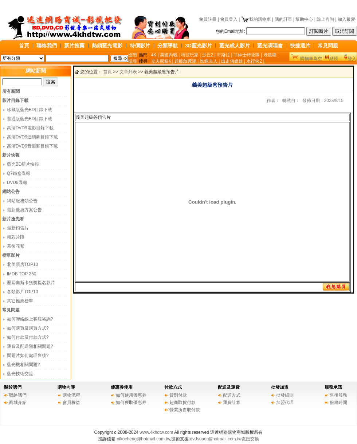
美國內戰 (168, 55)
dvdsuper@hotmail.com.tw (216, 438)
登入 (352, 58)
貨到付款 (178, 395)
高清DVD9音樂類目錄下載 (32, 146)
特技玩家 (190, 55)
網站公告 (11, 191)
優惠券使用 (122, 387)
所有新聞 (11, 91)
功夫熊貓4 (161, 61)
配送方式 (231, 395)
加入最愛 (346, 19)
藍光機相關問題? (23, 364)
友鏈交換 (250, 438)
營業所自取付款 (184, 409)
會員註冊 (207, 19)
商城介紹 (18, 402)
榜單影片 (11, 255)
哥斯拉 (223, 55)
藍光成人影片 (234, 45)
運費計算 (231, 402)
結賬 (333, 58)
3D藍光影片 (198, 45)
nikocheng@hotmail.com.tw (143, 438)
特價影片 (140, 45)
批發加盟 (280, 387)
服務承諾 (333, 387)
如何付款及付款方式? (28, 337)
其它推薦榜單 (20, 300)
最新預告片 (18, 228)
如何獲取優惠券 (131, 402)
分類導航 (167, 45)
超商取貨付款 (182, 402)
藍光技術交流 (20, 373)
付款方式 (173, 387)
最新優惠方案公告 (24, 209)
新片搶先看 (13, 218)
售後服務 (338, 395)
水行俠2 (254, 61)
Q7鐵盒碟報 (18, 173)
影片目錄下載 (15, 100)
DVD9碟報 (17, 182)
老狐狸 (269, 55)
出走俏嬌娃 (232, 61)
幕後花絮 (15, 246)
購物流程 (71, 395)
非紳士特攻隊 (247, 55)
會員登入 (229, 19)
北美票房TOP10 (22, 264)
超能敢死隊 (185, 61)
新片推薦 (74, 45)
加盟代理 (285, 402)
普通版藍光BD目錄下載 (29, 118)
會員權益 (71, 402)
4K (154, 55)
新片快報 (11, 155)
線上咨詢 (325, 19)
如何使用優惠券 (131, 395)
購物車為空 (311, 58)
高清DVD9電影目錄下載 (30, 127)
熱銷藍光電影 (107, 45)
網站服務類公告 (22, 200)
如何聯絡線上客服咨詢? (30, 319)
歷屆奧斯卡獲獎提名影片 (31, 282)
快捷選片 (300, 45)
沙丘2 (207, 55)
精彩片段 (15, 237)
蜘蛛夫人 (208, 61)
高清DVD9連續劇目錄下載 (32, 137)
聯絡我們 (46, 45)
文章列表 (128, 71)
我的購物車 (256, 19)
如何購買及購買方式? (28, 328)
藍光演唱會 (270, 45)
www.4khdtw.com (156, 432)
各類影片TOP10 (22, 291)
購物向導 (66, 387)
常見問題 (328, 45)
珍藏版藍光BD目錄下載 (29, 109)
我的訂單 (283, 19)
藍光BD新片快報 (23, 164)
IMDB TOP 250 (21, 273)
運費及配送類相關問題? (30, 346)
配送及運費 (229, 387)
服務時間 (338, 402)
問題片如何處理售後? (28, 355)
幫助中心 (304, 19)
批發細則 (285, 395)
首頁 (24, 45)
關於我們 (12, 387)
